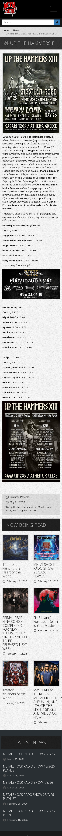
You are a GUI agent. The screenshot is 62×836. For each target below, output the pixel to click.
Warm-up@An (26, 225)
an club (32, 510)
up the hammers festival (23, 506)
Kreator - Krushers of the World (14, 694)
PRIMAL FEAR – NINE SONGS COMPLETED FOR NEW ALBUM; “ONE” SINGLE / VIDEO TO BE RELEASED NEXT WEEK (14, 633)
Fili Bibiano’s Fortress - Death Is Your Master (45, 621)
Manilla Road (45, 506)
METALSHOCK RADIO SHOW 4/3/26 (28, 782)
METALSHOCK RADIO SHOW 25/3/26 (29, 754)
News (16, 30)
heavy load (11, 510)
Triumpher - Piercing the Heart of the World (11, 570)
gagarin (23, 510)
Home (5, 30)
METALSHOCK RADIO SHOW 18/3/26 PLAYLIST (29, 768)
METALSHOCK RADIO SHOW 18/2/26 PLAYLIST (29, 813)
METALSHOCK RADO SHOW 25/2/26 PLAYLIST (44, 570)
